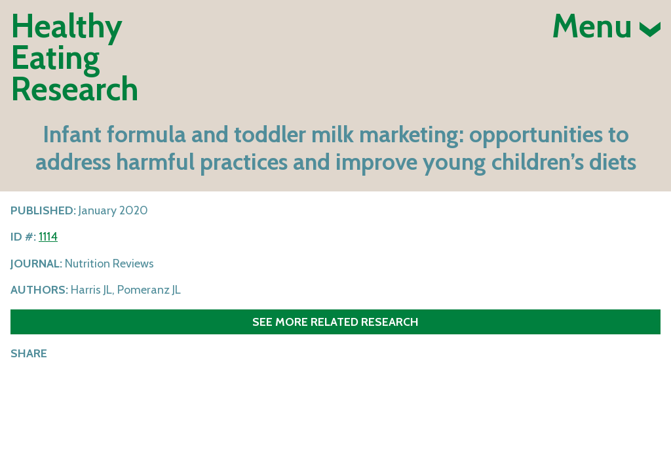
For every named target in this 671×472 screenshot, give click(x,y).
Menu (606, 26)
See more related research (335, 321)
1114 (48, 236)
